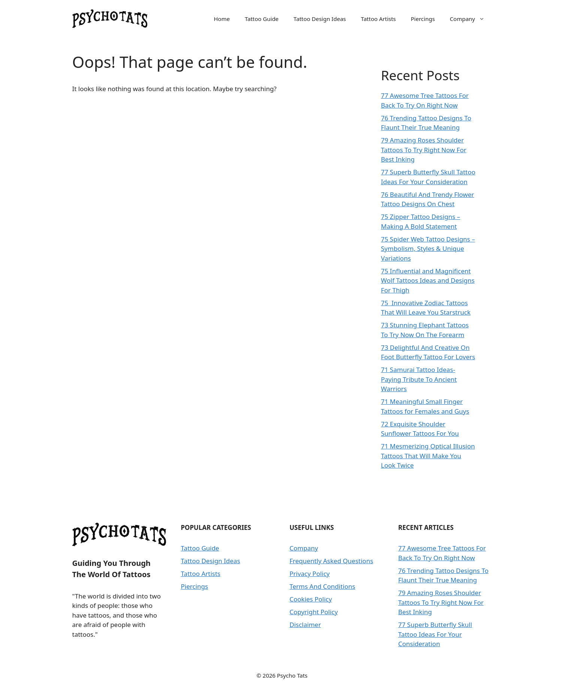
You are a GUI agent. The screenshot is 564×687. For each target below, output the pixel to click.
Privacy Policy (310, 573)
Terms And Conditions (322, 586)
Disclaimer (305, 624)
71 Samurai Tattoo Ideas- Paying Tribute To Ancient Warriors (419, 379)
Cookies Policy (311, 599)
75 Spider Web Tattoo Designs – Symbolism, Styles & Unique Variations (428, 248)
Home (222, 18)
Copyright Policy (314, 612)
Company (471, 19)
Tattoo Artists (378, 18)
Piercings (423, 18)
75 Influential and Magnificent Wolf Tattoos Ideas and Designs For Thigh (428, 280)
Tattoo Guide (261, 18)
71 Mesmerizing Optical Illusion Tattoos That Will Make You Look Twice (428, 456)
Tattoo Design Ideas (319, 18)
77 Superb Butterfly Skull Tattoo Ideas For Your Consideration (435, 634)
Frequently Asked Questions (331, 560)
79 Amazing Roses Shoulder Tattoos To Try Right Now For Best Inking (424, 150)
